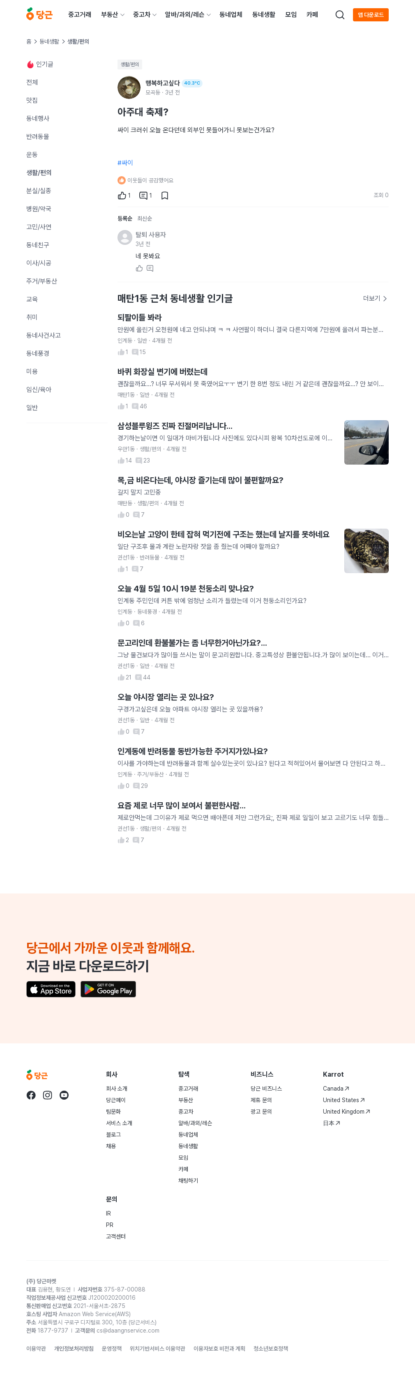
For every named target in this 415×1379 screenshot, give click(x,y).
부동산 (109, 14)
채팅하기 (188, 1180)
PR (109, 1225)
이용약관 (36, 1348)
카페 (312, 14)
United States (344, 1100)
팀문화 (113, 1111)
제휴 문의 (261, 1100)
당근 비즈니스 (266, 1088)
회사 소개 (116, 1088)
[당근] (39, 14)
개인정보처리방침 (74, 1348)
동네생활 (263, 14)
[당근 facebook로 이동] (31, 1095)
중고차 (141, 14)
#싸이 (125, 163)
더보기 (375, 298)
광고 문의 (261, 1111)
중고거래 (79, 14)
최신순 (144, 218)
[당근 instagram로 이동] (48, 1095)
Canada (336, 1088)
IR (108, 1213)
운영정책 (112, 1348)
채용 (111, 1146)
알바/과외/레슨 (185, 14)
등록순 (125, 218)
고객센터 (116, 1236)
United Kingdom (346, 1111)
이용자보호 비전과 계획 (219, 1348)
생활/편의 (130, 64)
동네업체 (230, 14)
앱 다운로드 (371, 15)
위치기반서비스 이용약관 (157, 1348)
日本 (331, 1123)
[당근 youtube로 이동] (64, 1095)
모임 (291, 14)
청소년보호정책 (271, 1348)
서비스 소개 (119, 1123)
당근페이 (116, 1100)
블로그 (113, 1134)
